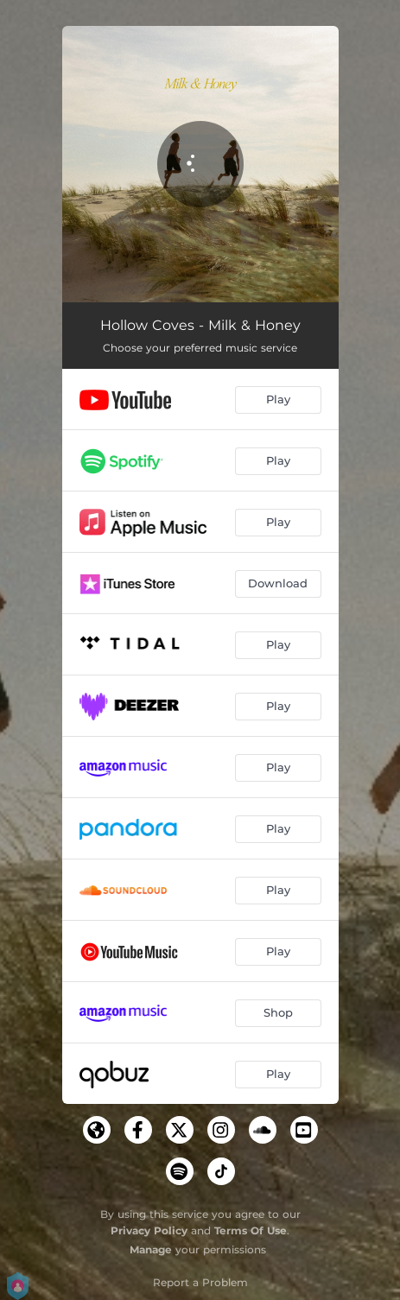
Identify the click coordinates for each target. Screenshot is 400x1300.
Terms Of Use (250, 1230)
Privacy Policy (149, 1230)
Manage (151, 1249)
